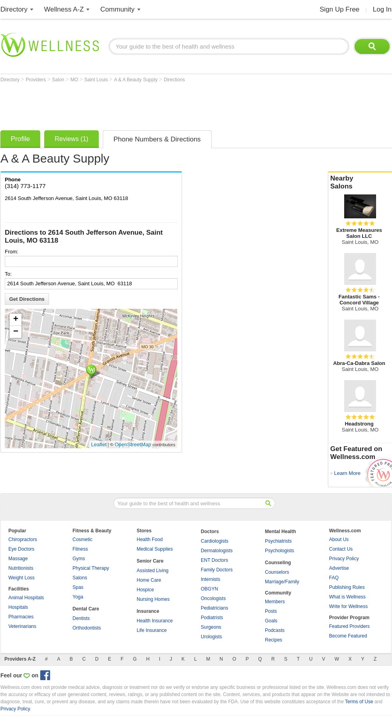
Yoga (78, 597)
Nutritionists (20, 568)
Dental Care (86, 609)
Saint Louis (96, 79)
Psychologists (279, 550)
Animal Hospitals (26, 597)
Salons (80, 578)
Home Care (149, 580)
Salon (59, 79)
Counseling (278, 562)
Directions (174, 79)
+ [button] (15, 320)
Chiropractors (22, 539)
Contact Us (341, 549)
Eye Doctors (21, 549)
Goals (271, 621)
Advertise (339, 568)
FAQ (334, 578)
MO (75, 79)
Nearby (360, 182)
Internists (210, 579)
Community (117, 9)
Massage (18, 558)
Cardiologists (214, 541)
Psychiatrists (278, 541)
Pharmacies (20, 617)
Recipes (273, 640)
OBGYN (209, 589)
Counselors (277, 572)
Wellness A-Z (64, 9)
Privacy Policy (344, 558)
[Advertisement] (145, 104)
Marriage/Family (282, 582)
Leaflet (99, 444)
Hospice (145, 589)
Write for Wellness (348, 606)
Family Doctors (217, 570)
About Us (339, 539)
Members (275, 601)
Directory (13, 9)
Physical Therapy (91, 568)
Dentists (81, 618)
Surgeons (211, 627)
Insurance (148, 611)
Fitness (80, 549)
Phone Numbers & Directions (157, 139)
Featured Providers (349, 626)
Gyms (79, 558)
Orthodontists (87, 628)
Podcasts (274, 630)
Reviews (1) (71, 138)
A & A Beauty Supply (136, 79)
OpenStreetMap (133, 444)
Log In (382, 9)
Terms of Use (359, 701)
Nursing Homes (153, 599)
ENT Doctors (214, 560)
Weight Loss (21, 578)
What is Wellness (347, 597)
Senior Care (150, 561)
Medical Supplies (155, 549)
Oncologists (213, 598)
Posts (271, 611)
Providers (36, 79)
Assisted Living (153, 570)
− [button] (15, 332)
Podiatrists (212, 617)
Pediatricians (214, 608)
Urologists (211, 636)
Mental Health (280, 531)
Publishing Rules (347, 587)
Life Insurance (152, 630)
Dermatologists (217, 550)
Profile (20, 139)
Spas (78, 587)
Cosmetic (82, 539)
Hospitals (18, 607)
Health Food (150, 539)
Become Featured (348, 636)
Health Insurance (155, 621)
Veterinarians (22, 626)
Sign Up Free (339, 9)
